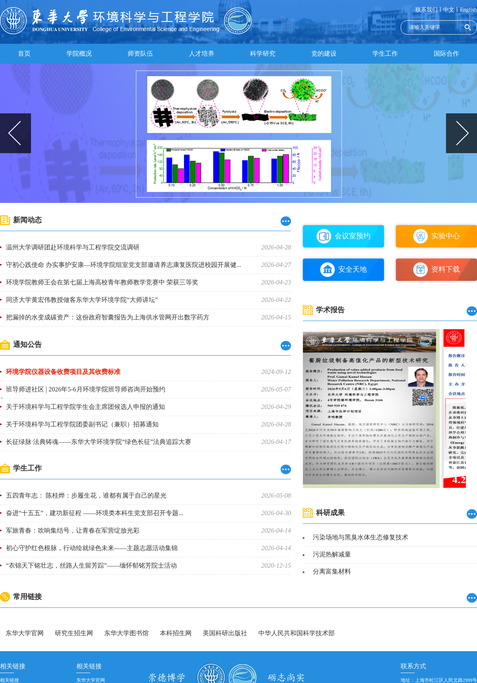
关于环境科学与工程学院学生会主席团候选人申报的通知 (85, 406)
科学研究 (262, 53)
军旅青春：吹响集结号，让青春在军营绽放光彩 (73, 530)
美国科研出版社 (225, 633)
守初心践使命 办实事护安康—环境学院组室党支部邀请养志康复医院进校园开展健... (123, 264)
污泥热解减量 (332, 554)
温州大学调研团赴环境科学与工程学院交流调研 (73, 247)
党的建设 (324, 53)
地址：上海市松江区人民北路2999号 (439, 680)
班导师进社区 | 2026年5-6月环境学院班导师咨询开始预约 (85, 389)
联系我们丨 (429, 10)
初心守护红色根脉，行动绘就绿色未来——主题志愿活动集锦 (92, 548)
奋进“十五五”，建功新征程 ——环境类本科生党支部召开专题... (94, 513)
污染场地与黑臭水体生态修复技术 (360, 537)
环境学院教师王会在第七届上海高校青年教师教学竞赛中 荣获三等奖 (102, 282)
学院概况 (79, 53)
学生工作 (385, 53)
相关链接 (9, 680)
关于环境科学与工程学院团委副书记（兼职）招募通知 (82, 424)
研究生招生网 (74, 633)
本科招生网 (176, 633)
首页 (24, 53)
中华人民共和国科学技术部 (296, 633)
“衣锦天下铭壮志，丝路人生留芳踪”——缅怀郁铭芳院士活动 (91, 565)
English (468, 10)
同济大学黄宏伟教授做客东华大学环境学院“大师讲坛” (82, 299)
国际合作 (446, 53)
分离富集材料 (332, 571)
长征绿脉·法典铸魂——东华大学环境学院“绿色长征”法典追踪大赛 (98, 441)
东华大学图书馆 (126, 633)
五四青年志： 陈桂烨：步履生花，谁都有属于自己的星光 (86, 495)
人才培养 (201, 53)
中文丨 (451, 10)
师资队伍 (140, 53)
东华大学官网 (25, 633)
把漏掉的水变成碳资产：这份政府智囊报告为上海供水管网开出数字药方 (107, 317)
